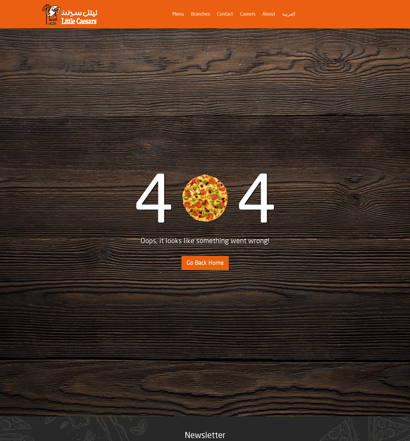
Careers (247, 14)
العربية (288, 14)
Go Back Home (205, 263)
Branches (200, 14)
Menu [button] (179, 14)
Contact (225, 14)
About (268, 14)
